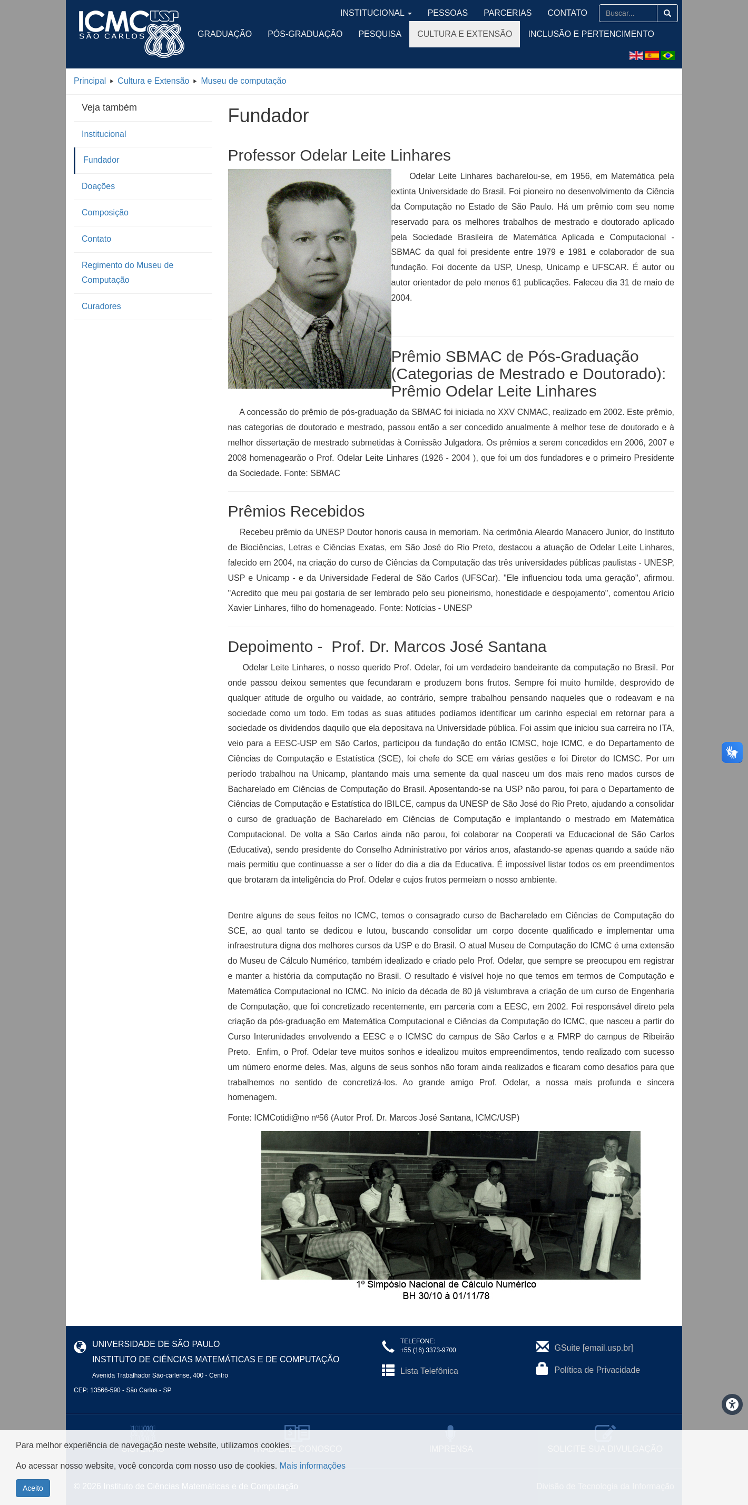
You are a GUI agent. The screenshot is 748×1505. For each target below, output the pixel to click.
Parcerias (524, 12)
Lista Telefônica (429, 1371)
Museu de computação (243, 80)
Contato (572, 12)
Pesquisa (379, 33)
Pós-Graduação (305, 33)
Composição (105, 212)
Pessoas (474, 12)
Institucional (416, 12)
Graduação (225, 33)
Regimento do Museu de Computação (127, 273)
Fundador (101, 159)
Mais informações (313, 1465)
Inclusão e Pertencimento (591, 33)
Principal (90, 80)
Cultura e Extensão (464, 33)
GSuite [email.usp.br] (594, 1347)
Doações (98, 186)
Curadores (101, 306)
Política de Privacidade (598, 1369)
